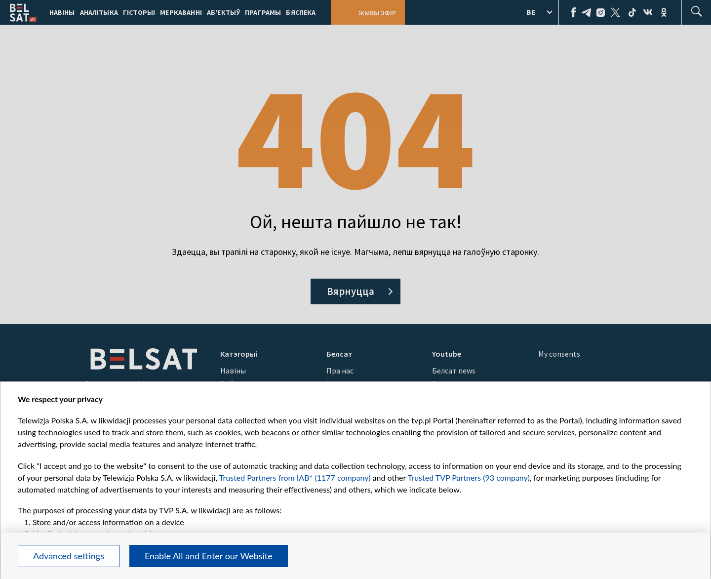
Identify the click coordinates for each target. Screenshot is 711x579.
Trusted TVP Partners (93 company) (469, 477)
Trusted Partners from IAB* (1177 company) (295, 477)
